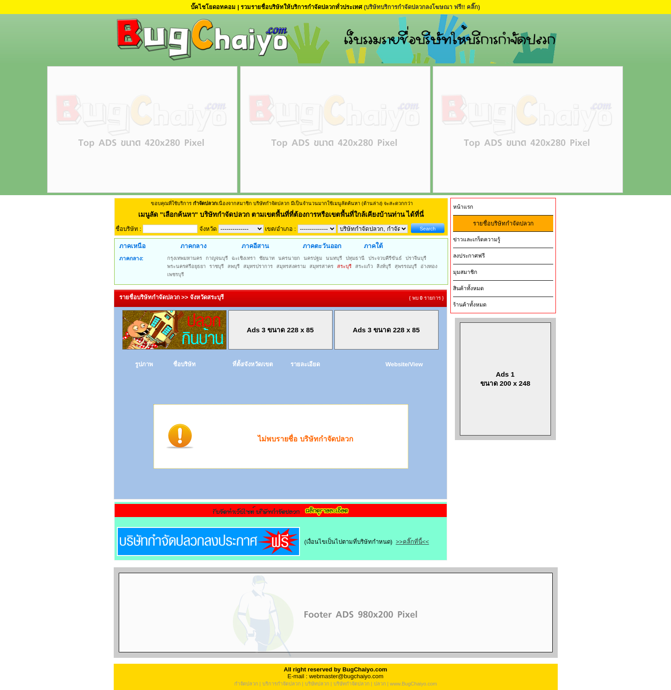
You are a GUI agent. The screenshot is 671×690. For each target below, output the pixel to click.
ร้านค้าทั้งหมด (470, 305)
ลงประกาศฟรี (469, 256)
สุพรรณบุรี (406, 266)
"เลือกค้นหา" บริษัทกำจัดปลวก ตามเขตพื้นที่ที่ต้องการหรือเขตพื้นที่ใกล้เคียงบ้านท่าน (283, 214)
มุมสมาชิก (465, 272)
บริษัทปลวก (317, 683)
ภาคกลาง (193, 245)
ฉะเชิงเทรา (244, 258)
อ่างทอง (428, 266)
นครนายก (289, 258)
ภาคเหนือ (132, 245)
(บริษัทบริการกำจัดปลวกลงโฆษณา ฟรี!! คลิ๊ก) (422, 7)
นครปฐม (313, 258)
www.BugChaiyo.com (413, 683)
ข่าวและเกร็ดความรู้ (476, 239)
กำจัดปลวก (246, 683)
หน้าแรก (463, 207)
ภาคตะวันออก (322, 245)
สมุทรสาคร (321, 266)
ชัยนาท (267, 258)
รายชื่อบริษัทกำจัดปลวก (503, 223)
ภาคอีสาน (255, 245)
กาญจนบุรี (217, 258)
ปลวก (380, 683)
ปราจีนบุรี (415, 258)
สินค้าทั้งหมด (468, 288)
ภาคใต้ (373, 245)
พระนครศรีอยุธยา (186, 266)
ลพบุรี (233, 266)
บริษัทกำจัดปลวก (351, 683)
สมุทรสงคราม (291, 266)
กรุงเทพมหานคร (184, 258)
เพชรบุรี (175, 274)
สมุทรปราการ (258, 266)
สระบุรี (344, 266)
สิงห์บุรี (384, 266)
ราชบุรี (216, 266)
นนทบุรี (334, 258)
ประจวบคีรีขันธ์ (385, 258)
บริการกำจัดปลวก (281, 683)
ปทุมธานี (355, 258)
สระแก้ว (364, 266)
